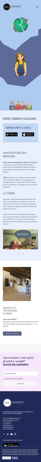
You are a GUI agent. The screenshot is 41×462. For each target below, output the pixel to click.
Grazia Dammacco (18, 413)
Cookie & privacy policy (8, 429)
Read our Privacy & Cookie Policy (30, 454)
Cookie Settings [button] (6, 458)
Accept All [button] (15, 458)
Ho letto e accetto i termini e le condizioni (14, 379)
